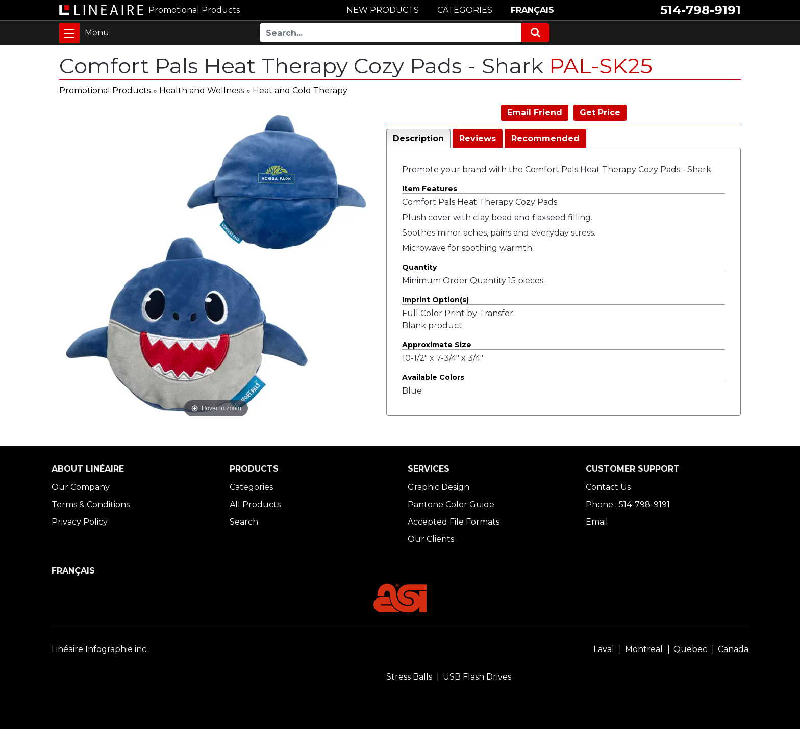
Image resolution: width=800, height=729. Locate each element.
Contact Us (608, 487)
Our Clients (431, 539)
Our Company (81, 487)
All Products (255, 504)
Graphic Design (438, 487)
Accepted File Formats (453, 522)
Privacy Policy (80, 522)
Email (597, 522)
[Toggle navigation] (69, 33)
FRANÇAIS (532, 10)
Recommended (545, 138)
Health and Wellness (201, 90)
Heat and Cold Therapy (300, 90)
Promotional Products (105, 90)
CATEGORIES (464, 10)
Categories (251, 487)
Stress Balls (409, 677)
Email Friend (534, 112)
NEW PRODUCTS (382, 10)
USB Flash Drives (477, 677)
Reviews (477, 138)
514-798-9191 (700, 10)
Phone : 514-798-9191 (628, 504)
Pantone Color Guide (451, 504)
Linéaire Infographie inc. (100, 649)
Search (244, 522)
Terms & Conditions (91, 504)
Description (418, 138)
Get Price (600, 112)
